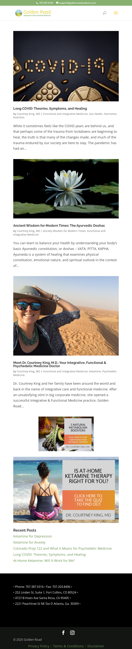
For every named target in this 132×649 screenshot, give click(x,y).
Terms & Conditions (68, 646)
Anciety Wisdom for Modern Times (64, 231)
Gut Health (95, 114)
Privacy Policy (38, 646)
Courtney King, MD (28, 114)
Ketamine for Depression (32, 536)
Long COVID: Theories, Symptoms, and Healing (50, 108)
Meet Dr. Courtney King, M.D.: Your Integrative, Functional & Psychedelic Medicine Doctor (59, 364)
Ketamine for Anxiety (29, 542)
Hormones (110, 114)
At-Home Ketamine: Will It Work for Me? (44, 560)
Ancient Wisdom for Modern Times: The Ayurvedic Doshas (59, 225)
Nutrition (18, 117)
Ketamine (95, 371)
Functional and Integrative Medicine (65, 114)
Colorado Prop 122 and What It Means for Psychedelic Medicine (62, 548)
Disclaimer (95, 646)
